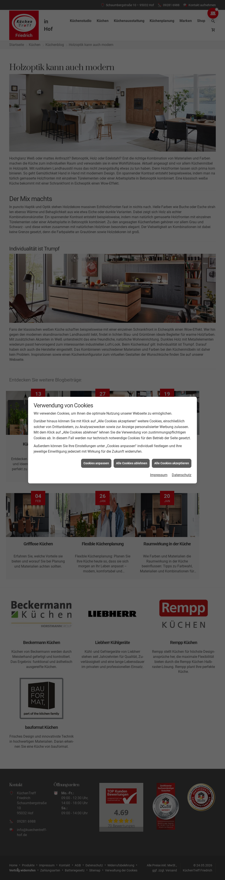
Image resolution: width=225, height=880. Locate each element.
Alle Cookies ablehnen (131, 463)
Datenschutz (181, 475)
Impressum (158, 475)
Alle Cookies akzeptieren (171, 463)
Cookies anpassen (96, 463)
